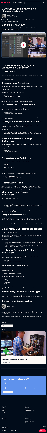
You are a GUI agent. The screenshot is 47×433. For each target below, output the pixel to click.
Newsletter (26, 407)
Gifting (3, 412)
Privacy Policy (27, 422)
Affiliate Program (5, 419)
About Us (3, 416)
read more (4, 322)
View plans (20, 2)
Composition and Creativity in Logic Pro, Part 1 (15, 359)
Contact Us (3, 418)
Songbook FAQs (27, 418)
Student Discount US (29, 410)
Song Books (4, 409)
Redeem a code (27, 419)
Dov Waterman (10, 15)
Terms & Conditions (29, 421)
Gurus (2, 410)
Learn (13, 2)
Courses (3, 407)
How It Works (4, 406)
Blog (25, 406)
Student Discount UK (29, 409)
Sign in (44, 2)
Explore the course (7, 325)
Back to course (8, 392)
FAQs (25, 416)
